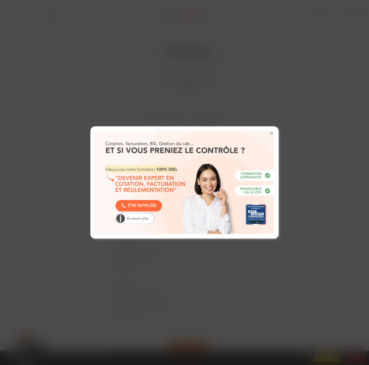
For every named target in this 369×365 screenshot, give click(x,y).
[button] (271, 133)
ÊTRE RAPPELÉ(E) (138, 205)
